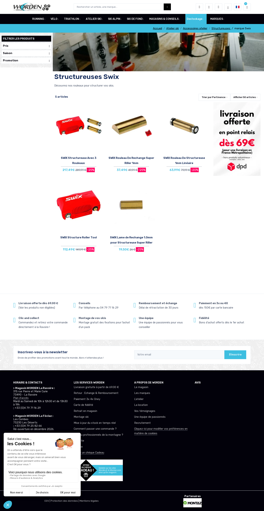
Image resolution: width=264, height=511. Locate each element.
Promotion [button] (26, 60)
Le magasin (141, 387)
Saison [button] (26, 53)
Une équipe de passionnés (150, 416)
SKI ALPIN (114, 19)
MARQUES (216, 19)
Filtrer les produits (18, 38)
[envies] (209, 7)
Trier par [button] (213, 97)
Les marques (142, 393)
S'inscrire (235, 354)
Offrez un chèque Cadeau (89, 452)
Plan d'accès (21, 398)
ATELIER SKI (93, 19)
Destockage (194, 19)
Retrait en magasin (85, 411)
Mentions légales (89, 500)
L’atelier (139, 399)
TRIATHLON (71, 19)
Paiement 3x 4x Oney (87, 399)
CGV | (47, 500)
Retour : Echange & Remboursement (96, 393)
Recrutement (142, 423)
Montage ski (81, 416)
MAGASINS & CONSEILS (164, 19)
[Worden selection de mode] (228, 7)
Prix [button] (26, 46)
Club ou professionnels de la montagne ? (98, 434)
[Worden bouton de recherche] (167, 6)
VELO (54, 19)
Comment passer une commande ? (95, 428)
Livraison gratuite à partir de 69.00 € (96, 387)
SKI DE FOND (135, 19)
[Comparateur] (218, 7)
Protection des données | (65, 500)
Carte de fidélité (83, 405)
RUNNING (38, 19)
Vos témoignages (144, 411)
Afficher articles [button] (244, 97)
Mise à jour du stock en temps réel (95, 423)
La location (141, 405)
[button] (199, 7)
